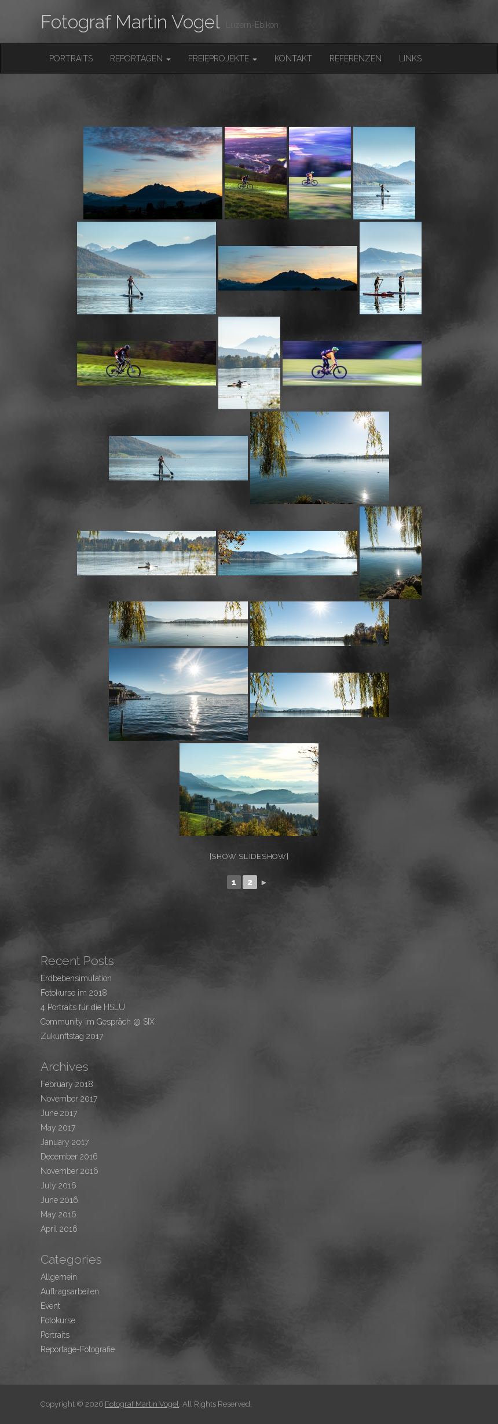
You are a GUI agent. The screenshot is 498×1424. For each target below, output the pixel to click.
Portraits (71, 58)
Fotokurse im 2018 (74, 992)
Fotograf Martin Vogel (130, 21)
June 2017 (59, 1113)
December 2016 (69, 1156)
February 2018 (67, 1084)
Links (410, 58)
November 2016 (69, 1171)
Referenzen (355, 58)
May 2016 (58, 1214)
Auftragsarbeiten (70, 1291)
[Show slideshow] (249, 856)
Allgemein (59, 1277)
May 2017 (58, 1127)
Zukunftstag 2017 (72, 1036)
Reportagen (140, 58)
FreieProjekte (222, 58)
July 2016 (58, 1185)
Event (50, 1306)
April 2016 (59, 1229)
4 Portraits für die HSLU (83, 1007)
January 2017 (65, 1142)
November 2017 (69, 1098)
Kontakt (293, 58)
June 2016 (59, 1200)
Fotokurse (58, 1320)
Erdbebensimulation (76, 978)
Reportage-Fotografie (78, 1349)
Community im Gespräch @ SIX (98, 1021)
